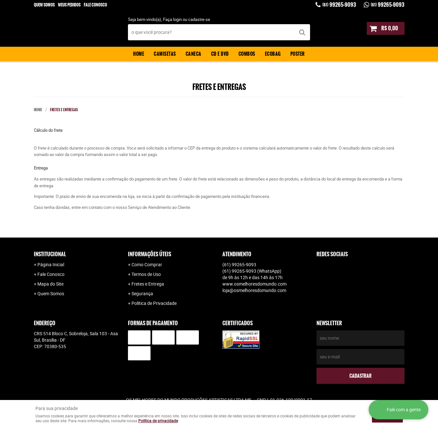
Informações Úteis (149, 254)
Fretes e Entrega (147, 284)
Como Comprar (146, 264)
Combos (246, 53)
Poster (297, 53)
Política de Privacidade (154, 303)
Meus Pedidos (69, 5)
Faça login (172, 19)
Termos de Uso (146, 274)
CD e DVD (220, 53)
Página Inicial (50, 264)
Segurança (142, 293)
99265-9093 (339, 5)
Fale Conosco (95, 5)
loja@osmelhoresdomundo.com (254, 290)
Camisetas (165, 53)
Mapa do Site (50, 284)
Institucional (50, 254)
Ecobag (273, 53)
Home (138, 53)
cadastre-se (199, 19)
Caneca (193, 53)
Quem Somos (44, 5)
